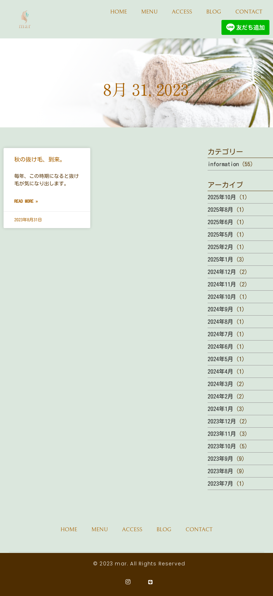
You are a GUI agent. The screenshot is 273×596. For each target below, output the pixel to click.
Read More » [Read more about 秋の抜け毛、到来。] (26, 201)
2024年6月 (220, 346)
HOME (118, 12)
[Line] (151, 581)
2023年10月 (222, 446)
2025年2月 (220, 247)
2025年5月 (220, 234)
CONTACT (248, 12)
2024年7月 (220, 334)
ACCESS (182, 12)
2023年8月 (220, 471)
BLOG (213, 12)
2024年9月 (220, 309)
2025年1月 (220, 259)
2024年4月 (220, 371)
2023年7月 (220, 483)
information (223, 164)
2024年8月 (220, 322)
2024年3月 (220, 384)
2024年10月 (222, 297)
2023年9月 (220, 458)
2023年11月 (222, 434)
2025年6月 (220, 222)
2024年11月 (222, 284)
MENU (149, 12)
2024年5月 (220, 359)
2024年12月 (222, 272)
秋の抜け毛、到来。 (39, 159)
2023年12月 (222, 421)
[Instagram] (128, 581)
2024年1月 (220, 409)
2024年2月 (220, 396)
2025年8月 (220, 209)
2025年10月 (222, 197)
